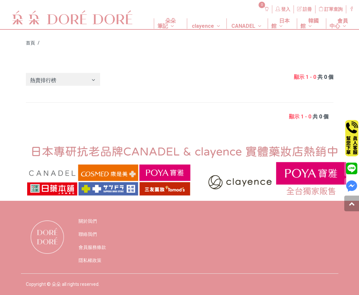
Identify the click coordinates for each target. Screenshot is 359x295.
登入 (283, 9)
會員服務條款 (92, 247)
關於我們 (88, 221)
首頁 (30, 42)
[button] (165, 18)
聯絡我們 (88, 234)
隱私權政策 (90, 260)
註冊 (304, 9)
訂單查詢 (331, 9)
